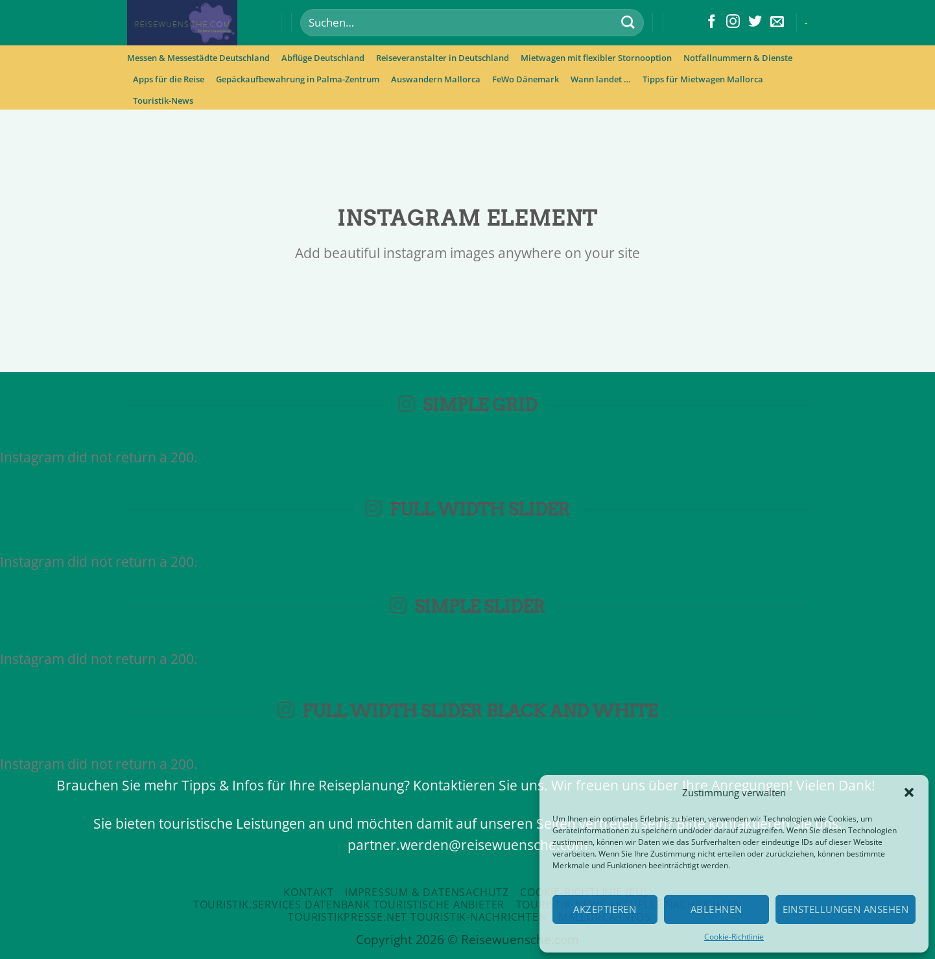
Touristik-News (163, 100)
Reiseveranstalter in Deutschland (442, 58)
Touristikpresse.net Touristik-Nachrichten (417, 917)
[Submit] (627, 23)
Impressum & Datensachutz (427, 892)
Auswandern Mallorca (435, 79)
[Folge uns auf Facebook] (711, 22)
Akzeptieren (604, 909)
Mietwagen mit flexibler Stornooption (596, 58)
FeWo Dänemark (525, 79)
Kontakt (308, 892)
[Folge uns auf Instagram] (733, 22)
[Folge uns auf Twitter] (755, 22)
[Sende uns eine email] (777, 22)
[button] (909, 792)
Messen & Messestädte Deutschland (198, 58)
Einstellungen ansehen (845, 909)
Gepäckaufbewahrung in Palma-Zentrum (297, 79)
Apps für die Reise (168, 79)
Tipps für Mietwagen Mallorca (703, 79)
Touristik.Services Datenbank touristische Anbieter (348, 904)
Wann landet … (601, 79)
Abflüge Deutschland (322, 58)
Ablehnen (716, 909)
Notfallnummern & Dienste (737, 58)
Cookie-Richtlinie (734, 936)
